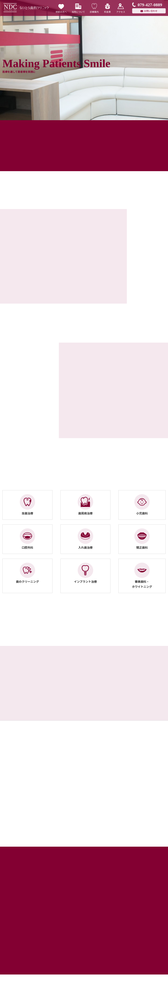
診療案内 (94, 7)
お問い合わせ (150, 10)
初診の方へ (61, 7)
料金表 (108, 7)
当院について (78, 7)
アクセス (120, 7)
